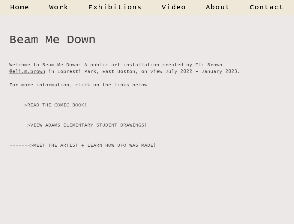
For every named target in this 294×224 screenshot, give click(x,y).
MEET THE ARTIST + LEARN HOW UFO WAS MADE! (94, 145)
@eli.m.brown (27, 71)
